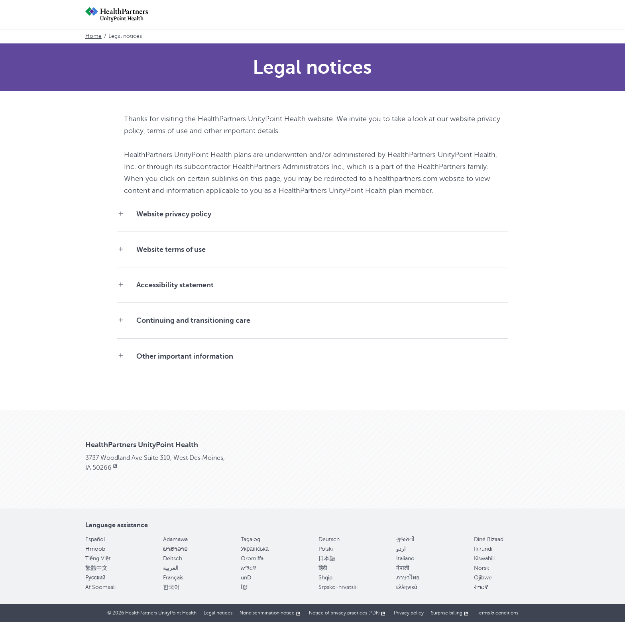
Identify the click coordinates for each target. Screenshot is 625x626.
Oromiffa (252, 562)
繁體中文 (96, 572)
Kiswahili (484, 562)
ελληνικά (406, 591)
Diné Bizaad (488, 543)
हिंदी (322, 572)
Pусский (95, 581)
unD (246, 581)
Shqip (325, 581)
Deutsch (329, 543)
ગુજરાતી (405, 543)
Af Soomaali (100, 591)
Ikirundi (483, 552)
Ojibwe (483, 581)
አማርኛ (249, 572)
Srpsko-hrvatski (338, 591)
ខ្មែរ (244, 591)
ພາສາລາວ (175, 552)
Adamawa (175, 543)
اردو (401, 552)
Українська (255, 552)
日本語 (326, 562)
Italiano (405, 562)
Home (93, 36)
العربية (171, 572)
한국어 (171, 591)
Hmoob (95, 552)
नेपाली (402, 572)
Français (173, 581)
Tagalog (250, 543)
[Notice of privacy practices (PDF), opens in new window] (348, 616)
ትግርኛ (481, 591)
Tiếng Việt (98, 562)
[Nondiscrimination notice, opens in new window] (271, 616)
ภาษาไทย (407, 581)
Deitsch (172, 562)
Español (95, 543)
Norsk (481, 572)
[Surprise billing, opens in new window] (450, 616)
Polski (325, 552)
